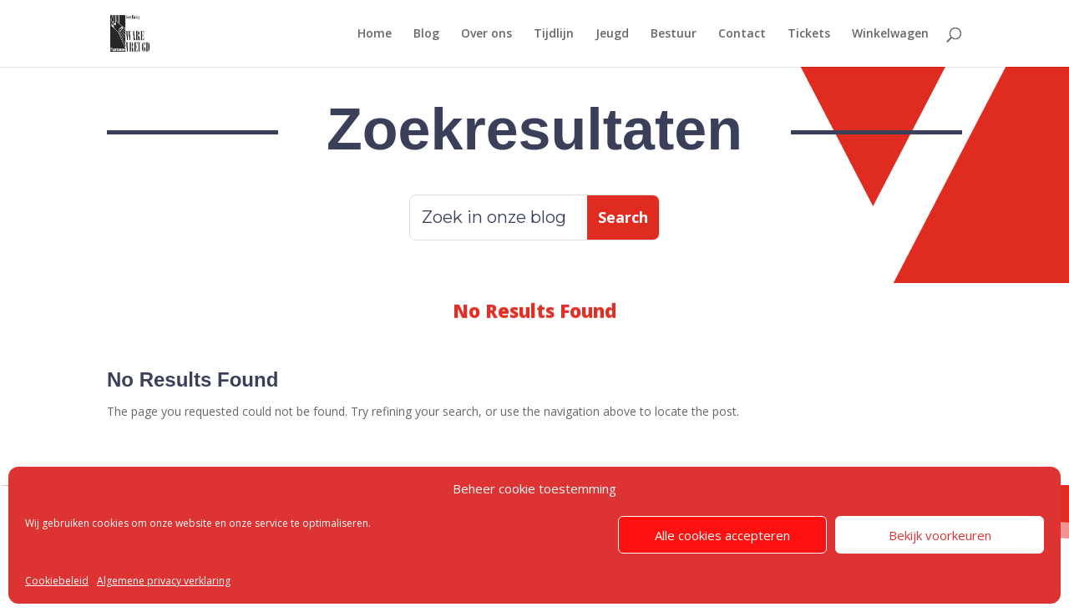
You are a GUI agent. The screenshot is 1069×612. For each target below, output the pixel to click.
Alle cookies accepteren (722, 535)
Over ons (486, 34)
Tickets (809, 34)
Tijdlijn (554, 34)
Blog (426, 34)
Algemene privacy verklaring (164, 581)
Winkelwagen (890, 34)
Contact (742, 34)
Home (374, 34)
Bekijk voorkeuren (940, 535)
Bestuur (674, 34)
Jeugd (612, 34)
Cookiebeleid (57, 581)
